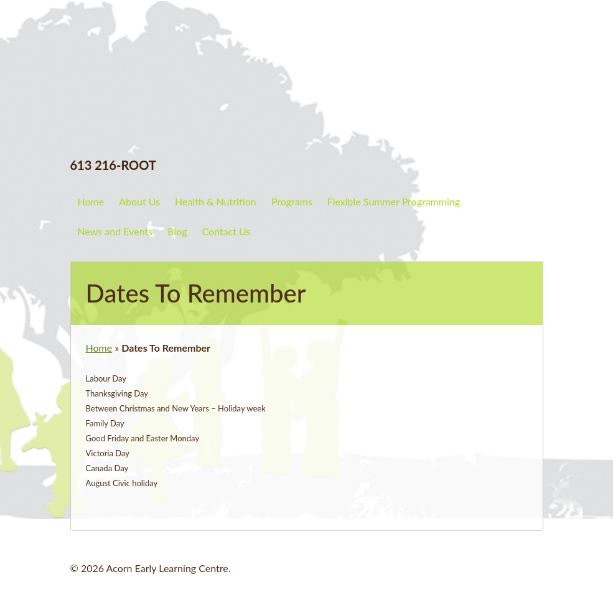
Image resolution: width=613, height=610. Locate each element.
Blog (177, 231)
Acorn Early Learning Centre (179, 46)
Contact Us (226, 231)
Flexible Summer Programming (393, 201)
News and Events (115, 231)
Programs (291, 201)
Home (91, 201)
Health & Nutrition (215, 201)
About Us (139, 201)
